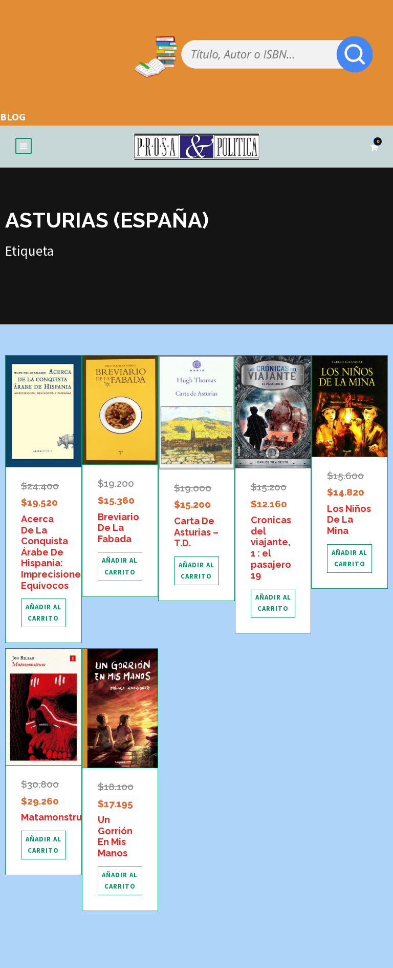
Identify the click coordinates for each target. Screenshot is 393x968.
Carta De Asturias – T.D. (196, 532)
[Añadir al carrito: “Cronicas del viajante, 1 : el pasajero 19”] (273, 603)
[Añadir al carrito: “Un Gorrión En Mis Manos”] (120, 881)
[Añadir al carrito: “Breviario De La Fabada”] (120, 566)
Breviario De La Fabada (118, 528)
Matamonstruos (57, 817)
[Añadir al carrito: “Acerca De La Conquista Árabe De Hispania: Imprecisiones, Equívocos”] (43, 613)
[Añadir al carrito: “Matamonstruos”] (43, 845)
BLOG (13, 116)
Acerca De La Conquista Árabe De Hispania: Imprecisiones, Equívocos (54, 552)
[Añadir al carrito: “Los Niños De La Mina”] (349, 559)
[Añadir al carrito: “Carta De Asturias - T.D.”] (196, 571)
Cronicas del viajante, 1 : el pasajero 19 (271, 548)
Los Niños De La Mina (349, 520)
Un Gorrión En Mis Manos (115, 837)
